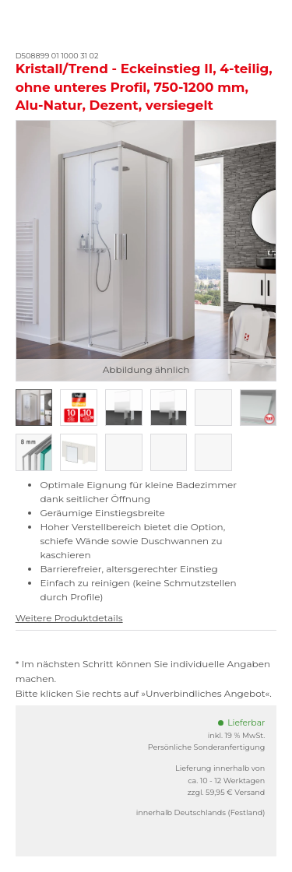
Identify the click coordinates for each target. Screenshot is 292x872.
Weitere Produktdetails (69, 618)
